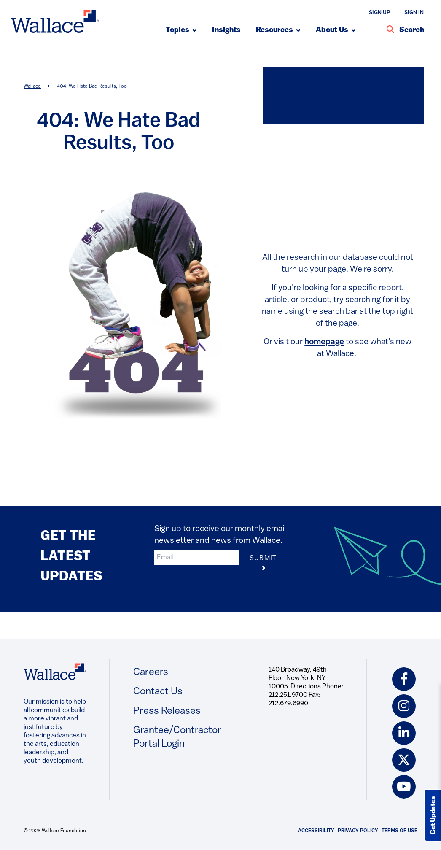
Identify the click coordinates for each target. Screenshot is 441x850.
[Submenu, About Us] (336, 30)
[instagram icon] (404, 706)
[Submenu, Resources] (278, 30)
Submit (263, 563)
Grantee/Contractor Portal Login (177, 737)
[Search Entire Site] (405, 30)
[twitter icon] (404, 760)
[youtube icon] (404, 787)
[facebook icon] (404, 679)
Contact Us (158, 692)
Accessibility (316, 831)
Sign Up (379, 13)
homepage (324, 342)
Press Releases (167, 711)
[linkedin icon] (404, 733)
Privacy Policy (358, 831)
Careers (150, 672)
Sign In (414, 13)
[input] (196, 557)
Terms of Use (399, 831)
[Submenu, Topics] (181, 30)
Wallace (32, 86)
